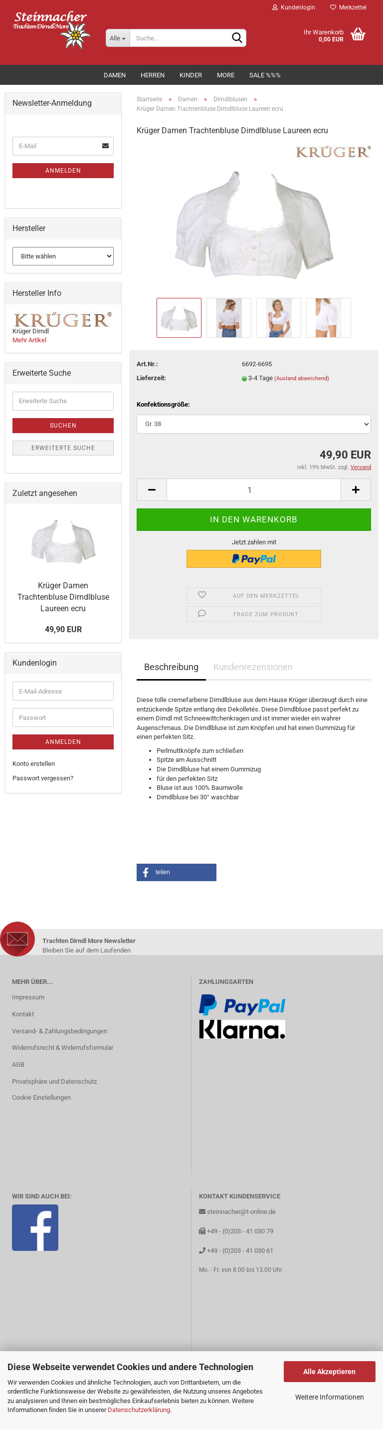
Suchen (63, 425)
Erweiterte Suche (63, 448)
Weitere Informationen (329, 1397)
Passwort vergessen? (42, 778)
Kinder (191, 75)
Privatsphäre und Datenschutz (54, 1081)
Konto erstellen (33, 763)
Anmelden (63, 170)
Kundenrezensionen (253, 667)
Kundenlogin (293, 7)
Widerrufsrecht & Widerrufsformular (62, 1047)
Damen (115, 75)
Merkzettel (348, 7)
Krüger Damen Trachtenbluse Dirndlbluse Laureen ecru (63, 597)
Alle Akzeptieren (329, 1372)
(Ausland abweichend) (301, 378)
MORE (225, 75)
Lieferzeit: (151, 378)
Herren (153, 75)
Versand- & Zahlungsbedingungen (59, 1031)
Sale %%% (265, 75)
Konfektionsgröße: (163, 404)
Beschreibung (171, 667)
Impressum (28, 997)
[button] (176, 872)
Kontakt (23, 1014)
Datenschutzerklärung (139, 1410)
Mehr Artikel (29, 340)
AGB (18, 1064)
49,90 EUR (63, 629)
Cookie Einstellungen (41, 1097)
